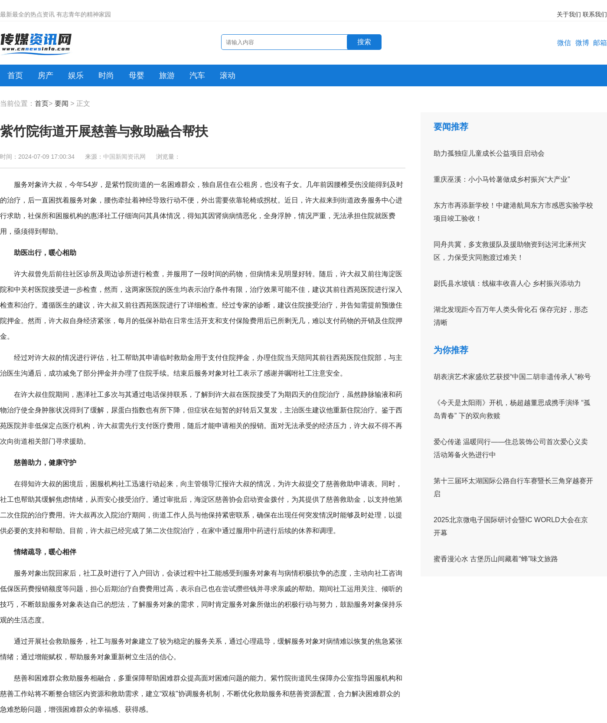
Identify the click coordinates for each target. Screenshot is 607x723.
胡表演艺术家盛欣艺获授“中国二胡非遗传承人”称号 (512, 376)
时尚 (106, 75)
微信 (564, 42)
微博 (582, 42)
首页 (15, 75)
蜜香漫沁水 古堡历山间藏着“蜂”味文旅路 (496, 559)
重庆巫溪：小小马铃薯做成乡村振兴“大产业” (502, 179)
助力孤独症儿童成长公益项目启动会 (489, 153)
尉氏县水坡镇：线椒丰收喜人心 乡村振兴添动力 (507, 283)
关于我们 (569, 14)
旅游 (167, 75)
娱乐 (76, 75)
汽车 (197, 75)
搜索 (364, 42)
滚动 (227, 75)
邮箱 (600, 42)
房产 (45, 75)
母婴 (136, 75)
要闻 (62, 103)
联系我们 (595, 14)
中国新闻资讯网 (124, 156)
